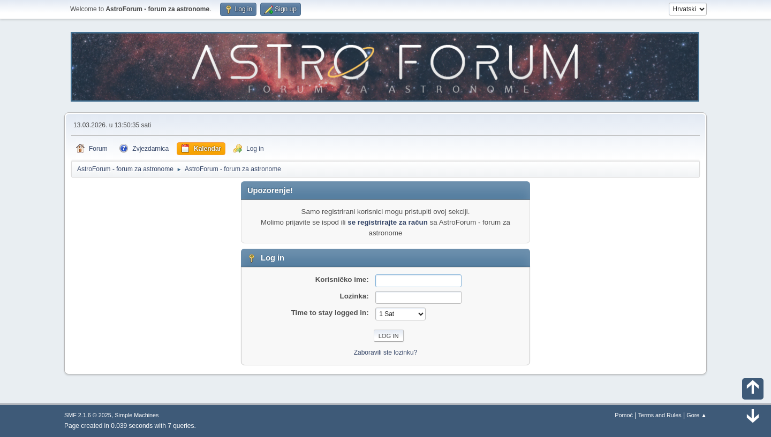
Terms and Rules (660, 415)
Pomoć (624, 415)
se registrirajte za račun (387, 222)
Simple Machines (136, 415)
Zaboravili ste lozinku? (386, 352)
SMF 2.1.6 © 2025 (87, 415)
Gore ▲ (696, 415)
